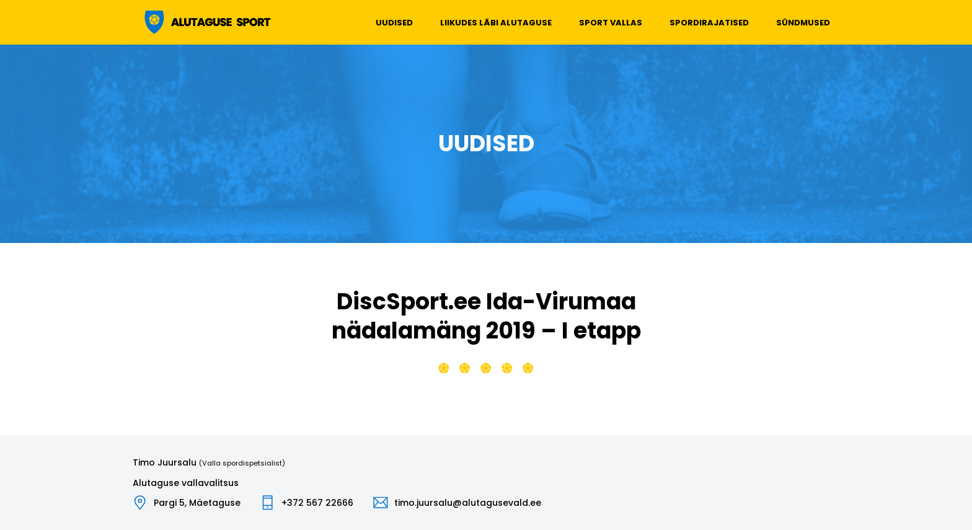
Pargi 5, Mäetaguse (197, 502)
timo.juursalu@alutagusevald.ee (467, 502)
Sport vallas (610, 23)
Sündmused (803, 23)
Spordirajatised (709, 23)
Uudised (394, 23)
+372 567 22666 (317, 502)
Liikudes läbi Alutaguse (496, 23)
